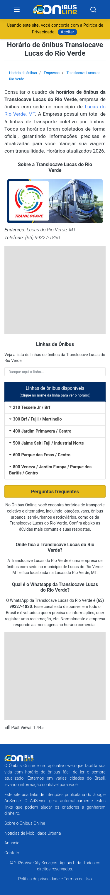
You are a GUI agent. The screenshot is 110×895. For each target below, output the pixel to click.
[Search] (93, 9)
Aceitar (67, 32)
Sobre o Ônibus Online (24, 823)
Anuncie (11, 843)
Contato (11, 852)
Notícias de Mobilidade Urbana (32, 833)
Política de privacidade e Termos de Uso (55, 879)
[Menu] (16, 9)
